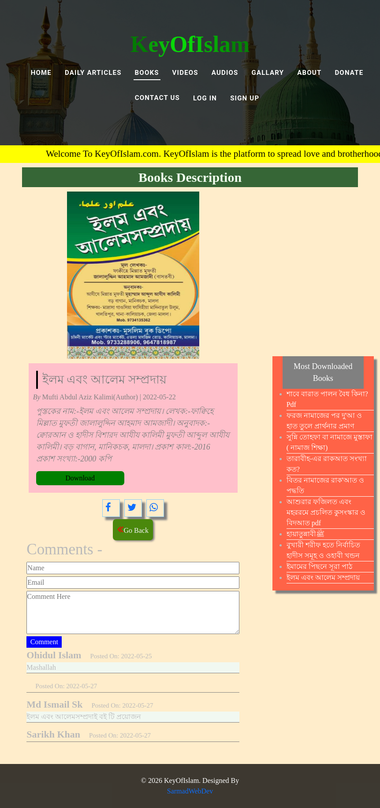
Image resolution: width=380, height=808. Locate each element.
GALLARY (268, 73)
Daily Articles (93, 73)
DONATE (349, 73)
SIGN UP (244, 98)
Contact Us (157, 98)
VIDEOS (185, 73)
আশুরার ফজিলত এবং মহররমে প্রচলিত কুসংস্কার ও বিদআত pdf (326, 512)
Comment (44, 642)
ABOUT (309, 73)
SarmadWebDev (190, 791)
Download (80, 478)
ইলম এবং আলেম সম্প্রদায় (323, 577)
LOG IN (205, 98)
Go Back (132, 529)
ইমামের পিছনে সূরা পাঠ (320, 566)
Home (41, 73)
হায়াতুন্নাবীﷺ (305, 534)
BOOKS (147, 73)
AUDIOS (225, 73)
